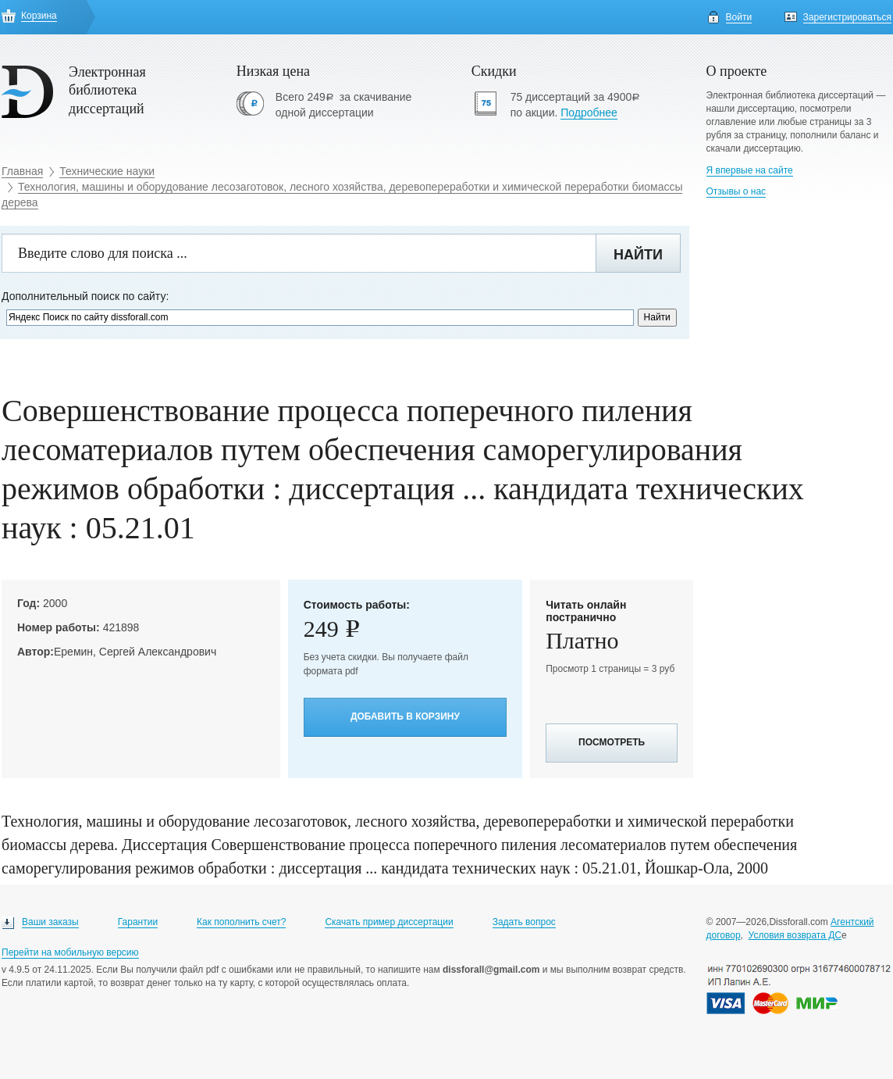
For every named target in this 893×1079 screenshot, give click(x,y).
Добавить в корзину (405, 716)
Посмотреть (611, 742)
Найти (638, 255)
